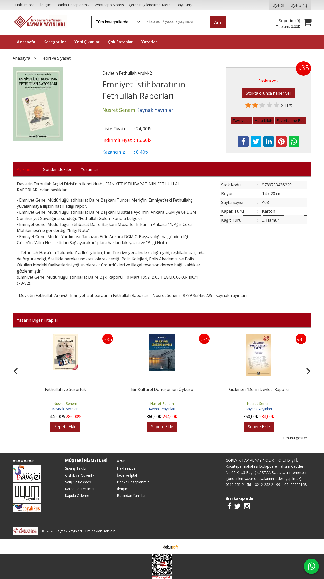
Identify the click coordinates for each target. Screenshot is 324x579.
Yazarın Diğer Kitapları (38, 320)
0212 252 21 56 (238, 484)
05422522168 (295, 484)
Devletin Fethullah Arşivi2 (43, 295)
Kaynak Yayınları (231, 295)
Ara (217, 22)
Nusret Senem (166, 295)
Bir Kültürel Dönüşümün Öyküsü (162, 389)
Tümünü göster (294, 437)
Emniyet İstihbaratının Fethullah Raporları (109, 295)
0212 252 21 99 (267, 484)
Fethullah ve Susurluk (65, 389)
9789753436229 (197, 295)
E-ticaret (154, 546)
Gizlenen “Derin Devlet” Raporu (259, 389)
